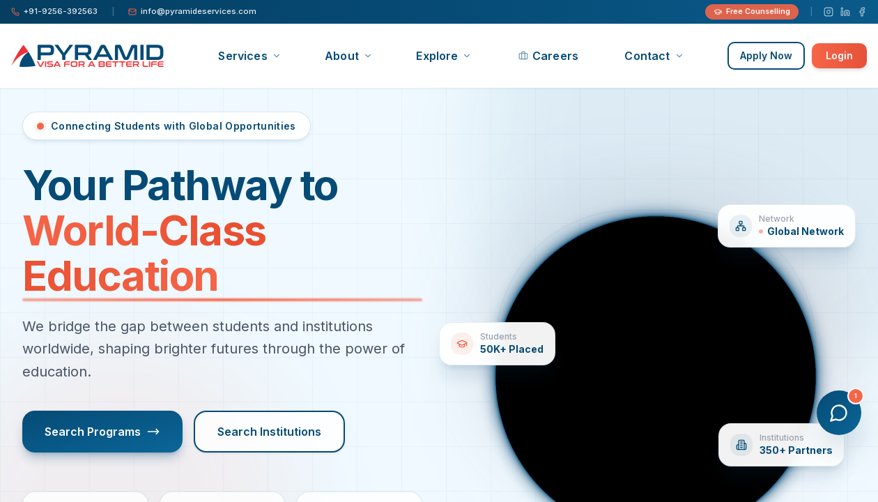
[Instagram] (828, 12)
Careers (548, 56)
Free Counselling (752, 11)
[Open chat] (839, 412)
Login (839, 55)
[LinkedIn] (845, 12)
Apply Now (766, 55)
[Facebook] (862, 12)
